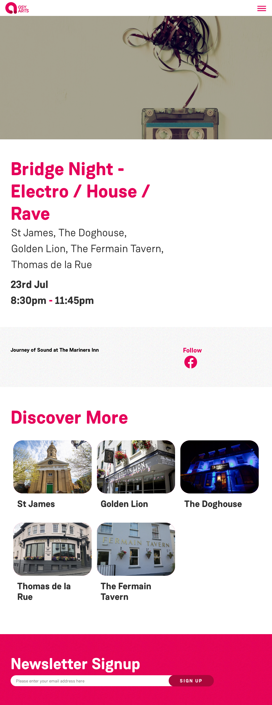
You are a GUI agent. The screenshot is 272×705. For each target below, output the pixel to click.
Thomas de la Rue (51, 265)
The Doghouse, (92, 233)
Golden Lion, (39, 249)
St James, (33, 233)
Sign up (191, 681)
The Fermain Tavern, (117, 249)
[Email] (105, 680)
